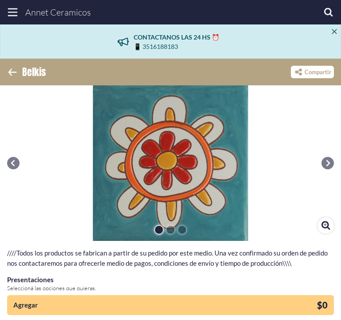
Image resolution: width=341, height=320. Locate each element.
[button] (13, 163)
